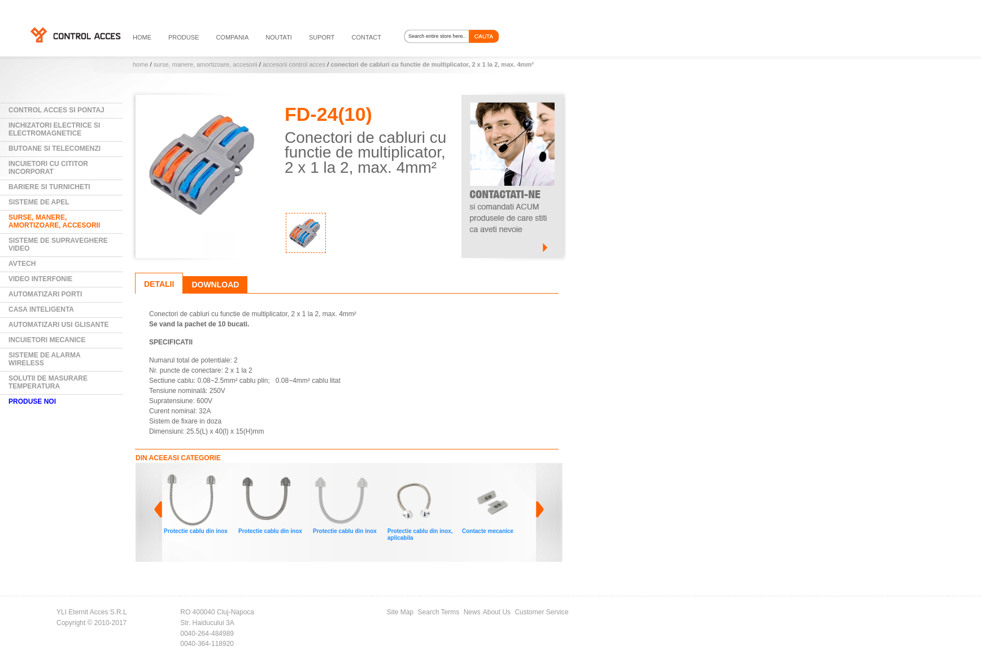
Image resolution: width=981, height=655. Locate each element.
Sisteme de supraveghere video (58, 244)
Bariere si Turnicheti (49, 187)
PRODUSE (183, 37)
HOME (142, 37)
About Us (497, 612)
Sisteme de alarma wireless (44, 359)
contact (366, 37)
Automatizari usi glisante (58, 325)
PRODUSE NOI (32, 401)
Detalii (159, 284)
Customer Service (541, 612)
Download (215, 284)
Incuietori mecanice (46, 340)
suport (322, 37)
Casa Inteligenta (41, 309)
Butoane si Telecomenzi (54, 148)
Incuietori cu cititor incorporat (48, 168)
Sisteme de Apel (38, 202)
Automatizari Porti (45, 294)
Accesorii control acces (294, 64)
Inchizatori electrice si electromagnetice (54, 129)
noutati (278, 37)
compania (232, 37)
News (472, 612)
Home (141, 64)
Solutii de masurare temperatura (48, 382)
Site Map (400, 612)
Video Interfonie (40, 279)
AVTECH (22, 264)
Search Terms (439, 612)
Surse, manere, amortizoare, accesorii (206, 64)
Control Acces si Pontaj (56, 110)
